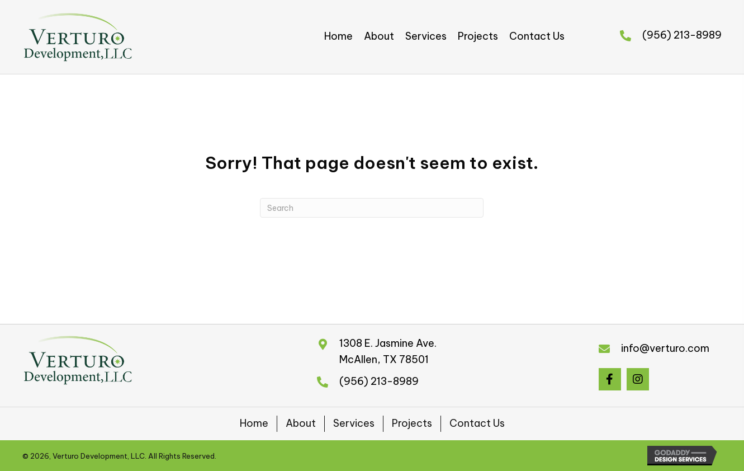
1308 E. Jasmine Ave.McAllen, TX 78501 (388, 351)
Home (254, 423)
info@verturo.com (665, 348)
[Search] (372, 208)
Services (354, 423)
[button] (610, 379)
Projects (412, 423)
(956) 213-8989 (682, 35)
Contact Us (477, 423)
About (301, 423)
